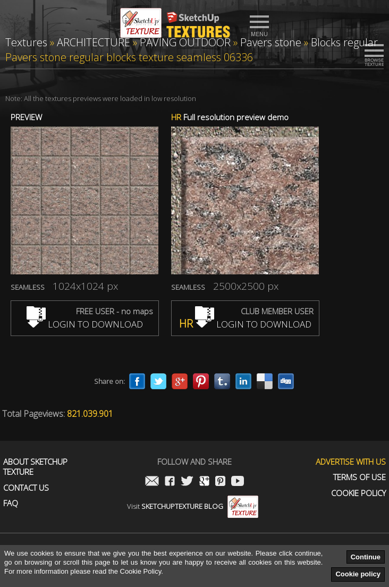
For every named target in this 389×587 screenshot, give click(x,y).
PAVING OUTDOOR (185, 42)
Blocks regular (344, 42)
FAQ (10, 503)
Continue (365, 557)
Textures (26, 42)
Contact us (26, 488)
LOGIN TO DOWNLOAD (85, 324)
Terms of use (359, 477)
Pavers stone (270, 42)
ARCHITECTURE (93, 42)
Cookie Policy (358, 493)
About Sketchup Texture (35, 467)
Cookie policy (357, 574)
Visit (192, 506)
